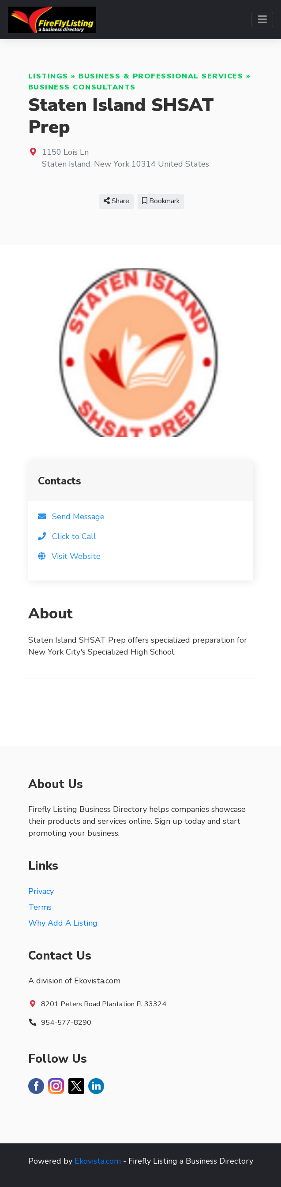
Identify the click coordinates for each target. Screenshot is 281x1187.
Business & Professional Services (161, 76)
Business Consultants (82, 87)
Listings (48, 76)
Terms (40, 907)
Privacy (41, 891)
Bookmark (161, 201)
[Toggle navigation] (262, 19)
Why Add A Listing (62, 923)
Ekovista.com (98, 1161)
